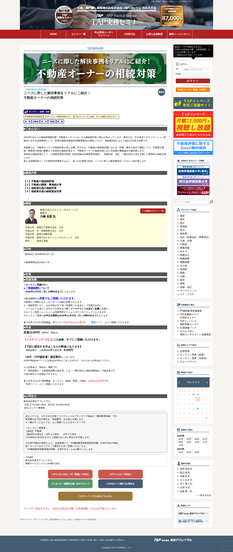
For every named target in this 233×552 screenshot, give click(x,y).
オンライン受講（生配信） (194, 358)
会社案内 (110, 540)
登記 (182, 223)
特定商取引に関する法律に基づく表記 (86, 540)
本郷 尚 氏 (185, 476)
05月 (189, 439)
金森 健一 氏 (186, 491)
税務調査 (184, 258)
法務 (182, 276)
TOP (21, 519)
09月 (189, 442)
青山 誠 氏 (185, 472)
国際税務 (184, 262)
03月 (197, 452)
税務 (182, 273)
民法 (182, 230)
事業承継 (184, 248)
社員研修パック (188, 328)
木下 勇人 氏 (186, 483)
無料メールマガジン (179, 34)
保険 (182, 283)
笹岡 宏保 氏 (186, 468)
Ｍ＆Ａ (183, 251)
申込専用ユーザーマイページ (103, 34)
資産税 (183, 233)
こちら (206, 85)
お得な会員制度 (154, 34)
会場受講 (184, 351)
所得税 (183, 269)
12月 (181, 445)
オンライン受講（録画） (193, 354)
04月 (181, 439)
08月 (181, 442)
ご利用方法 (129, 34)
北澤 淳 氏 (185, 487)
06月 (197, 439)
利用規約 (44, 540)
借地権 (183, 226)
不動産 (183, 244)
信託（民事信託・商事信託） (195, 237)
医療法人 (184, 255)
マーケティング (188, 290)
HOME (53, 34)
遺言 (182, 219)
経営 (182, 280)
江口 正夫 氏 (186, 480)
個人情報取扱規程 (58, 540)
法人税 (183, 265)
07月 (205, 439)
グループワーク (188, 362)
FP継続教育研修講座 (191, 311)
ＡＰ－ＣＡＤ (187, 294)
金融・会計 (186, 287)
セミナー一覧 (78, 34)
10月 (197, 442)
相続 (182, 216)
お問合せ (120, 540)
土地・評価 (186, 240)
